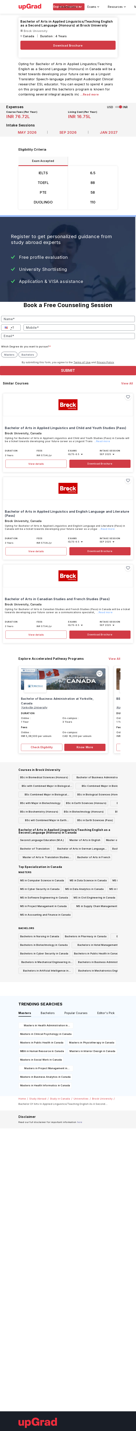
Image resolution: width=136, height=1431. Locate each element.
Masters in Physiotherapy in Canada (91, 1042)
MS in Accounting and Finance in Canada (45, 914)
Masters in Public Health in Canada (42, 1042)
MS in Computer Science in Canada (42, 880)
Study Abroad (37, 1098)
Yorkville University (34, 707)
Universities (81, 1098)
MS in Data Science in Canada (88, 880)
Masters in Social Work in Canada (41, 1059)
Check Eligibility (42, 747)
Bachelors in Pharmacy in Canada (86, 936)
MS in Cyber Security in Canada (40, 889)
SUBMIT (68, 370)
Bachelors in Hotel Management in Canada (99, 945)
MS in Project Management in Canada (43, 906)
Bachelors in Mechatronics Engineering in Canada (102, 971)
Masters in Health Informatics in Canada (45, 1085)
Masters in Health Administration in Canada (46, 1026)
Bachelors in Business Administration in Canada (103, 963)
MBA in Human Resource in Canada (42, 1051)
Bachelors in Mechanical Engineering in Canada (46, 963)
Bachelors (28, 354)
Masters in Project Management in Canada (45, 1069)
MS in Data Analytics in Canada (84, 889)
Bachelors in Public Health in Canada (97, 953)
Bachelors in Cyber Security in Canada (44, 953)
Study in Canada (60, 1098)
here (79, 1122)
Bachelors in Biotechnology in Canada (44, 944)
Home (22, 1098)
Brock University (102, 1098)
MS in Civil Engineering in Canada (94, 897)
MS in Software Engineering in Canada (44, 897)
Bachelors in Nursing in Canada (39, 936)
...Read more (89, 94)
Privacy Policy (105, 362)
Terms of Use (82, 362)
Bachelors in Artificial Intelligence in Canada (45, 971)
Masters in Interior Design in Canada (92, 1051)
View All (127, 383)
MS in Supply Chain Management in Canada (98, 907)
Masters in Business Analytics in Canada (45, 1076)
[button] (6, 327)
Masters (9, 354)
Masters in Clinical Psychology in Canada (46, 1034)
